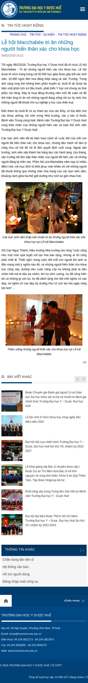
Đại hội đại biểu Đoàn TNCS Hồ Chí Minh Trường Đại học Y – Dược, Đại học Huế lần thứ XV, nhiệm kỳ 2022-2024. (43, 524)
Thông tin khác (20, 549)
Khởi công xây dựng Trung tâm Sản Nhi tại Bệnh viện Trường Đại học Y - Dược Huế (43, 500)
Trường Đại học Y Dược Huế (26, 615)
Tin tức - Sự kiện (42, 34)
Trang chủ (18, 34)
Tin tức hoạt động (72, 34)
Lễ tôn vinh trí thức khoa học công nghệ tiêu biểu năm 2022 (40, 425)
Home (6, 601)
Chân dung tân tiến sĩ (18, 559)
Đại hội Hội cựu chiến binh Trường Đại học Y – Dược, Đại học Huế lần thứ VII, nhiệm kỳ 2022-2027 (42, 450)
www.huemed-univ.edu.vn (22, 650)
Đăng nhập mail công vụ (20, 581)
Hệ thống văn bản (16, 567)
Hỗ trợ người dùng (16, 574)
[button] (82, 8)
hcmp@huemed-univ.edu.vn (25, 633)
